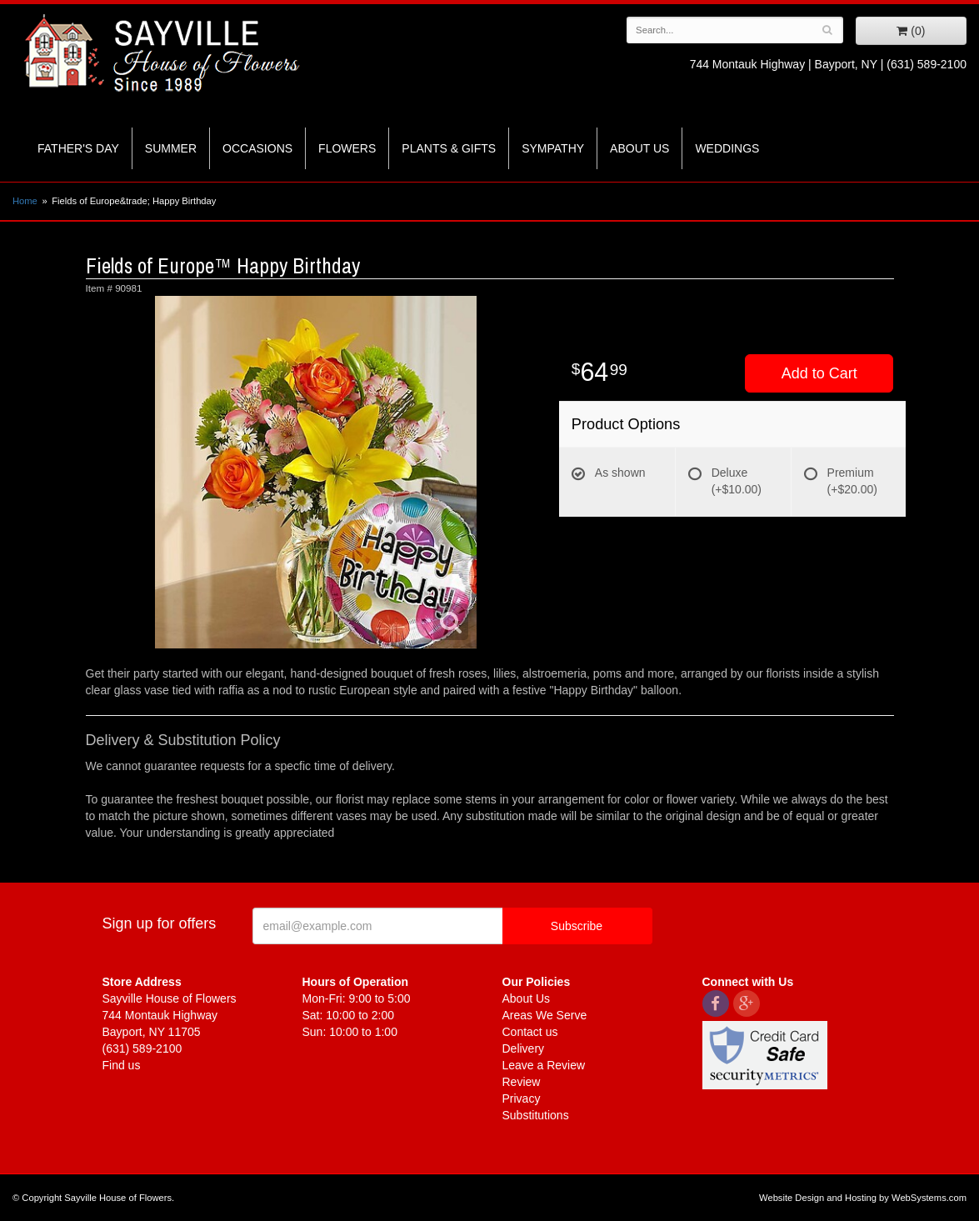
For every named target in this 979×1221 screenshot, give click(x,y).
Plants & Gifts (449, 148)
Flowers (347, 148)
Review (521, 1081)
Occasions (257, 148)
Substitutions (535, 1115)
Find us (121, 1065)
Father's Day (78, 148)
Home (24, 201)
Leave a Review (544, 1065)
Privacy (521, 1098)
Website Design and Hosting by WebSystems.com (863, 1198)
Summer (171, 148)
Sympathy (553, 148)
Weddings (727, 148)
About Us (639, 148)
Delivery (523, 1048)
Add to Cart (819, 373)
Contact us (530, 1031)
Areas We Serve (544, 1015)
